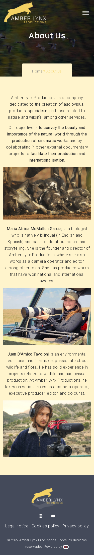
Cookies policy (45, 526)
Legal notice (16, 526)
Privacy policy (75, 526)
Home (37, 71)
